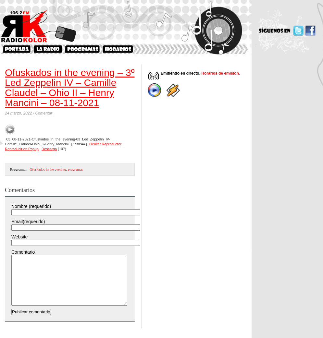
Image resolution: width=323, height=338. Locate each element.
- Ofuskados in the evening (47, 169)
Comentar (43, 113)
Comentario (23, 252)
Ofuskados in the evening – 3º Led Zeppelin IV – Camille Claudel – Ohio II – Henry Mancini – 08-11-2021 (70, 87)
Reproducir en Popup (22, 149)
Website (19, 236)
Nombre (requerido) (31, 206)
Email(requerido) (28, 221)
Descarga (49, 149)
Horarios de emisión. (220, 73)
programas (75, 169)
